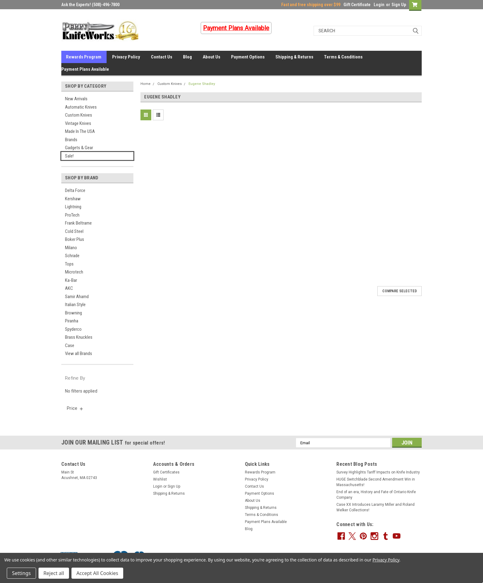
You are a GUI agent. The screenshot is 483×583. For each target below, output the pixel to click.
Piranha (71, 321)
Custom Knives (78, 115)
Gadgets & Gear (79, 147)
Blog (187, 57)
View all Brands (78, 353)
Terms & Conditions (343, 57)
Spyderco (73, 329)
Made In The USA (80, 131)
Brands (71, 139)
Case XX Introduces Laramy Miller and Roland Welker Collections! (375, 507)
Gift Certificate (357, 4)
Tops (69, 264)
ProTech (72, 215)
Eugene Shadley (202, 84)
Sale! (69, 156)
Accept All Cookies (97, 573)
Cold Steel (74, 231)
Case (69, 345)
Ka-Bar (71, 280)
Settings (21, 573)
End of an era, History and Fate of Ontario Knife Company (376, 495)
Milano (71, 247)
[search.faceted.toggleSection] (75, 408)
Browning (73, 313)
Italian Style (75, 304)
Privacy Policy (126, 57)
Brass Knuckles (78, 337)
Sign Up (399, 4)
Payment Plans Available (85, 69)
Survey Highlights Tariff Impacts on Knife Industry (378, 472)
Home (145, 84)
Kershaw (73, 199)
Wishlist (160, 479)
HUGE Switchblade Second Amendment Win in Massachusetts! (375, 482)
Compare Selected (399, 291)
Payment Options (248, 57)
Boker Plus (74, 239)
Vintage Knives (78, 123)
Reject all (53, 573)
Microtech (74, 272)
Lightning (73, 207)
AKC (69, 288)
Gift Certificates (166, 472)
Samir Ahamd (77, 296)
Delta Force (75, 190)
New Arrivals (76, 99)
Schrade (72, 255)
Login (379, 4)
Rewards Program (83, 57)
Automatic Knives (81, 107)
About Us (211, 57)
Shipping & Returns (294, 57)
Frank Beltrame (78, 223)
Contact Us (161, 57)
